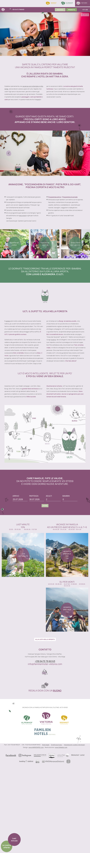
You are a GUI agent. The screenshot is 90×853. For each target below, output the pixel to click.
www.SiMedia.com (61, 747)
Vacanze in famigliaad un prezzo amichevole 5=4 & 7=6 (67, 525)
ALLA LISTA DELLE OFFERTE (45, 639)
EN (88, 15)
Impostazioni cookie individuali (74, 745)
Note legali (45, 745)
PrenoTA (71, 10)
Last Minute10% (23, 525)
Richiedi (60, 10)
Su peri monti (67, 581)
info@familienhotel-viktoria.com (45, 664)
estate (8, 321)
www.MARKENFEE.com (36, 747)
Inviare (45, 505)
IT (85, 15)
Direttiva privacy (56, 745)
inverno (53, 340)
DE (82, 15)
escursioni (22, 216)
